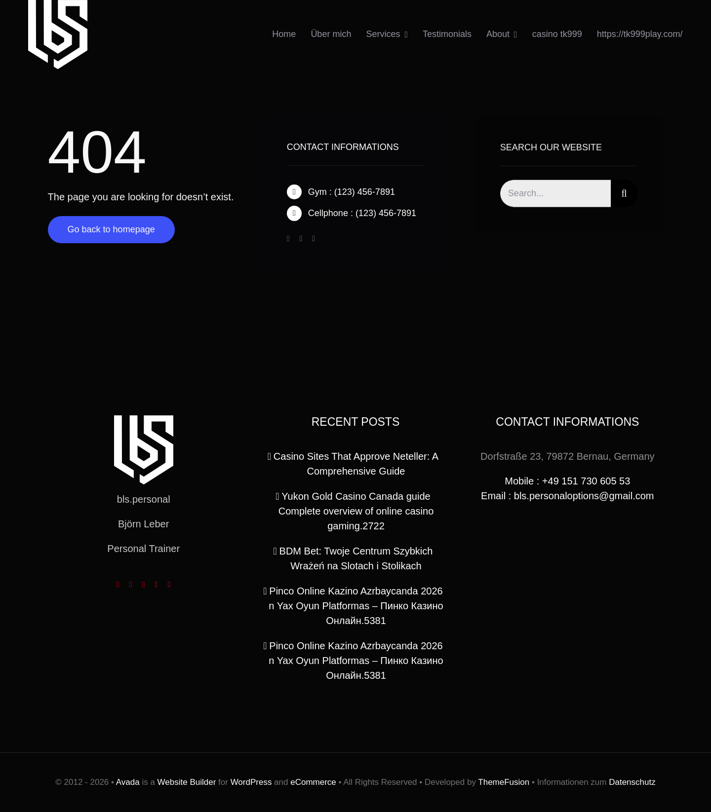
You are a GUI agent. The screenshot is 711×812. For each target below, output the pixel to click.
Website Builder (187, 782)
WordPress (251, 782)
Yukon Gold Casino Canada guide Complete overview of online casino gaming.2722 (356, 511)
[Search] (624, 195)
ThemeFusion (503, 782)
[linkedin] (168, 585)
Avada (128, 782)
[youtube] (156, 585)
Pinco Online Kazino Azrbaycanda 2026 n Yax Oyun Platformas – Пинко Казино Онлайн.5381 (356, 606)
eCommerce (313, 782)
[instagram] (313, 239)
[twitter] (300, 239)
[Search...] (555, 195)
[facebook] (288, 239)
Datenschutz (632, 782)
